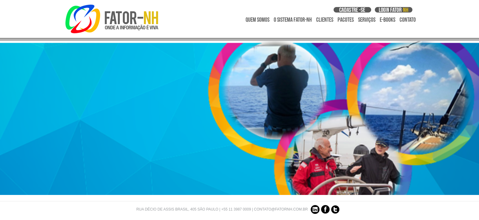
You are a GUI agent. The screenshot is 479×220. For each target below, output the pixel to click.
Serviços (366, 20)
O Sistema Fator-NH (293, 20)
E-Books (387, 20)
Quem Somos (257, 20)
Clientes (324, 20)
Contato (408, 20)
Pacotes (346, 20)
